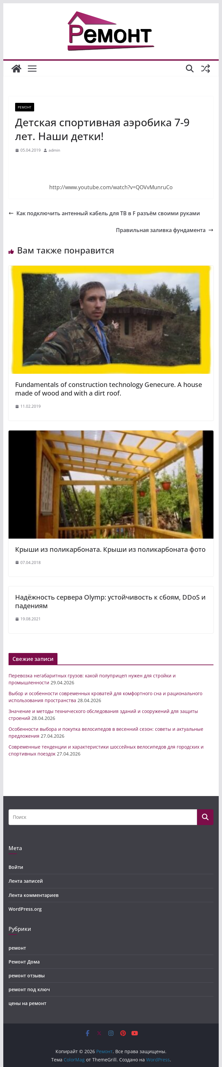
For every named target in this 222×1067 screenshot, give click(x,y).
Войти (16, 867)
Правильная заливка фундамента (164, 230)
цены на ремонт (27, 1003)
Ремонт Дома (24, 962)
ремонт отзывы (27, 975)
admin (54, 150)
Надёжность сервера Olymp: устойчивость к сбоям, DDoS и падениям (110, 601)
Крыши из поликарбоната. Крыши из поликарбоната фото (110, 549)
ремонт (25, 107)
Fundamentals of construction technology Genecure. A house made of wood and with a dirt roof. (108, 389)
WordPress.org (25, 909)
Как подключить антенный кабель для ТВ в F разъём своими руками (104, 213)
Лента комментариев (33, 895)
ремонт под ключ (29, 989)
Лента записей (26, 881)
